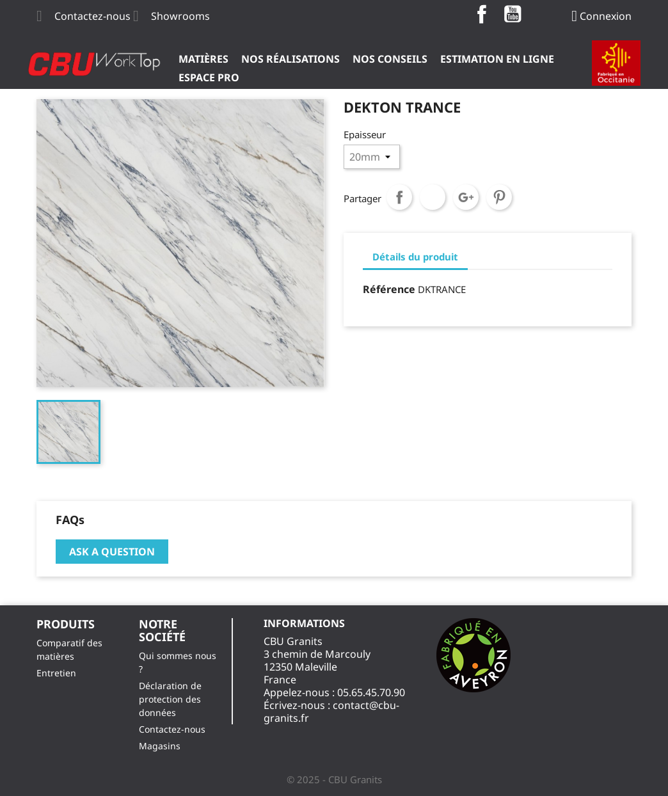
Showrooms (180, 16)
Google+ (466, 197)
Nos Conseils (390, 59)
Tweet (432, 197)
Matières (203, 59)
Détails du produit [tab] (415, 256)
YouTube (512, 14)
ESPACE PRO (209, 77)
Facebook (482, 14)
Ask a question (112, 552)
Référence (389, 289)
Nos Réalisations (290, 59)
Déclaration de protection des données (170, 699)
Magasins (159, 746)
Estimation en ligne (497, 59)
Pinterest (499, 197)
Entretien (56, 673)
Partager (399, 197)
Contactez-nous (92, 16)
